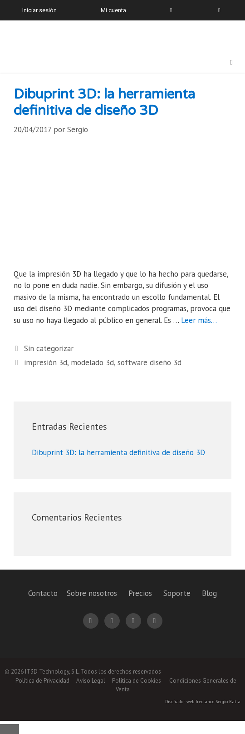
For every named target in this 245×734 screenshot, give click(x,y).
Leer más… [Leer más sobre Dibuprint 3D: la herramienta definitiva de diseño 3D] (199, 320)
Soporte (177, 593)
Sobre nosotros (92, 593)
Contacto (43, 593)
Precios (140, 593)
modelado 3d (92, 362)
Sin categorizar (49, 348)
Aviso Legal (90, 680)
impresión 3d (45, 362)
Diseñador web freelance (189, 701)
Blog (209, 593)
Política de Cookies (136, 680)
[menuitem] (214, 10)
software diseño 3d (149, 362)
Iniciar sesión (39, 10)
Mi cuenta (113, 10)
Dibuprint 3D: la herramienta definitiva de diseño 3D (104, 102)
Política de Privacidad (42, 680)
